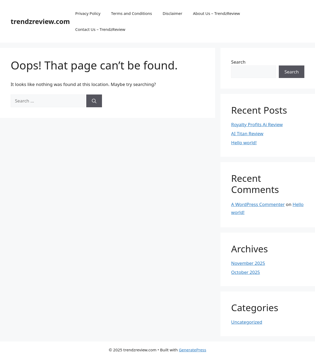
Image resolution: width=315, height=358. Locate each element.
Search (238, 62)
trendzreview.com (40, 21)
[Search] (94, 100)
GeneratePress (192, 349)
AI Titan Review (247, 133)
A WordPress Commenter (258, 204)
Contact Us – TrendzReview (100, 29)
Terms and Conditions (131, 13)
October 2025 (245, 272)
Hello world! (244, 142)
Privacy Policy (87, 13)
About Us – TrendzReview (216, 13)
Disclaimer (172, 13)
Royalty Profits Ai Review (257, 124)
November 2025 (248, 263)
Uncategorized (246, 322)
